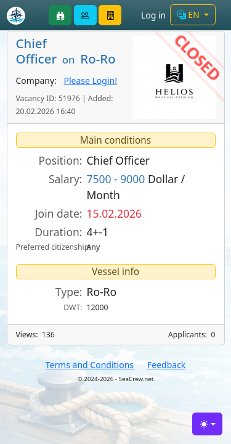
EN (189, 14)
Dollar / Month (136, 186)
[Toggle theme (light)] (207, 424)
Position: (61, 160)
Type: (69, 291)
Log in (153, 15)
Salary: (66, 178)
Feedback (166, 365)
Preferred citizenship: (49, 247)
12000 (97, 307)
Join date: (59, 213)
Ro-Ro (102, 291)
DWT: (72, 307)
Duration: (58, 231)
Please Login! (90, 80)
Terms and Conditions (90, 365)
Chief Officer (118, 160)
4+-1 (98, 231)
